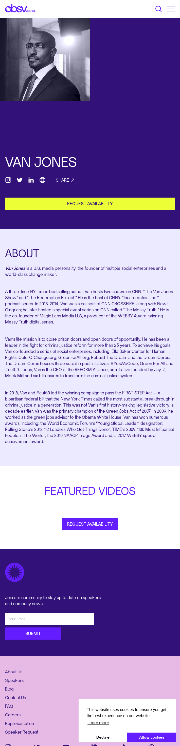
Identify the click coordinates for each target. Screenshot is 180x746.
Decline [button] (103, 737)
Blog (9, 689)
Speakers (14, 680)
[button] (171, 9)
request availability (90, 203)
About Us (13, 671)
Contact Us (15, 697)
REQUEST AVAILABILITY (90, 524)
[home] (20, 8)
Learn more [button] (98, 722)
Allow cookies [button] (151, 737)
